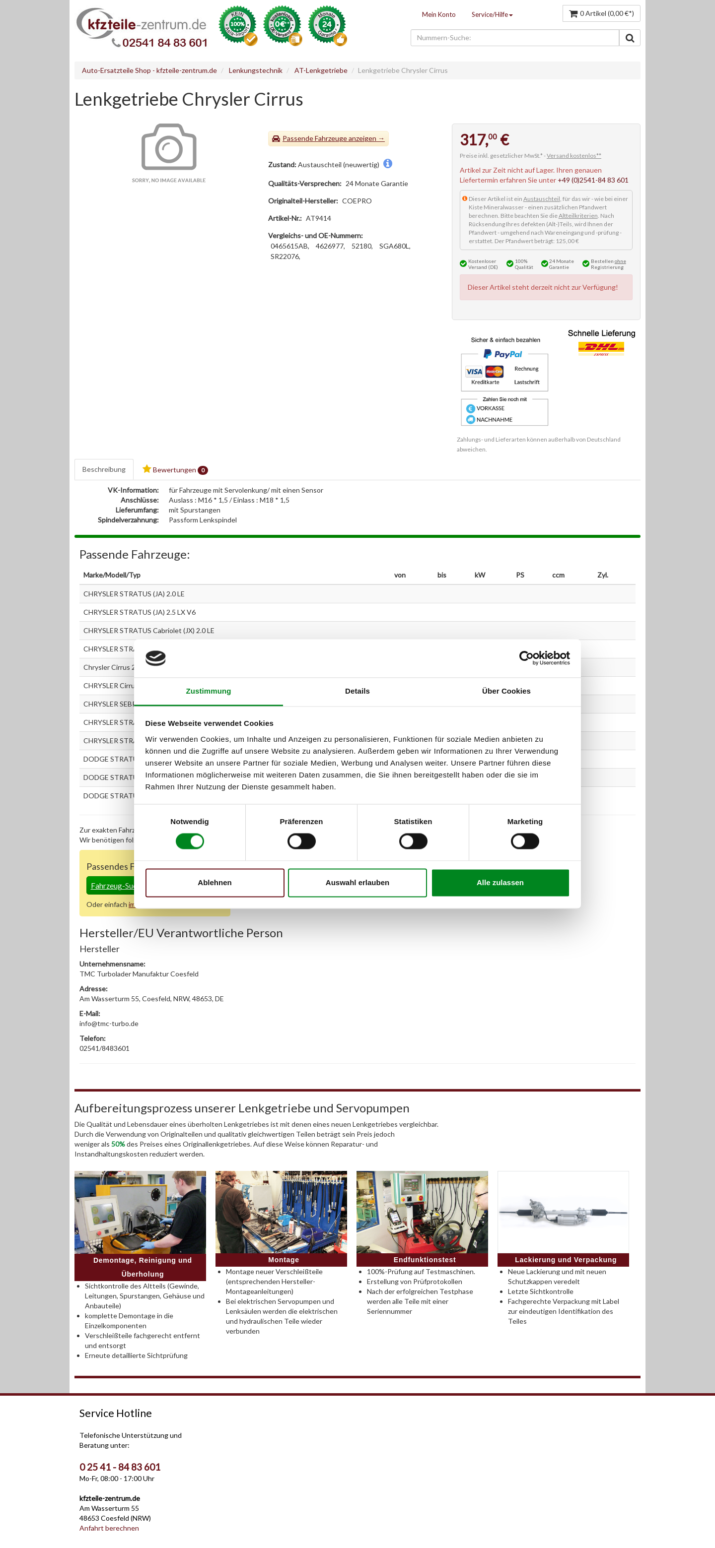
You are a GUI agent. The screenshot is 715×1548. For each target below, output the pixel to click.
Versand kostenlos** (574, 155)
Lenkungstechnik (256, 70)
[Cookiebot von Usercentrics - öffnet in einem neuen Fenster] (526, 658)
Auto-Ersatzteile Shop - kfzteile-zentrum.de (149, 70)
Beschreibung (104, 469)
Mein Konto (439, 14)
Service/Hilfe (492, 14)
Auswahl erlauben (357, 882)
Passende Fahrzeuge (315, 138)
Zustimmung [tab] (208, 691)
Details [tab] (357, 691)
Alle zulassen (500, 882)
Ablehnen (214, 882)
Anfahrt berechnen (109, 1528)
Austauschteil (541, 198)
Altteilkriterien (578, 215)
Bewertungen (175, 469)
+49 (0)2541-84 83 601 (593, 180)
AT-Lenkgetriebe (321, 70)
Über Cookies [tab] (506, 691)
